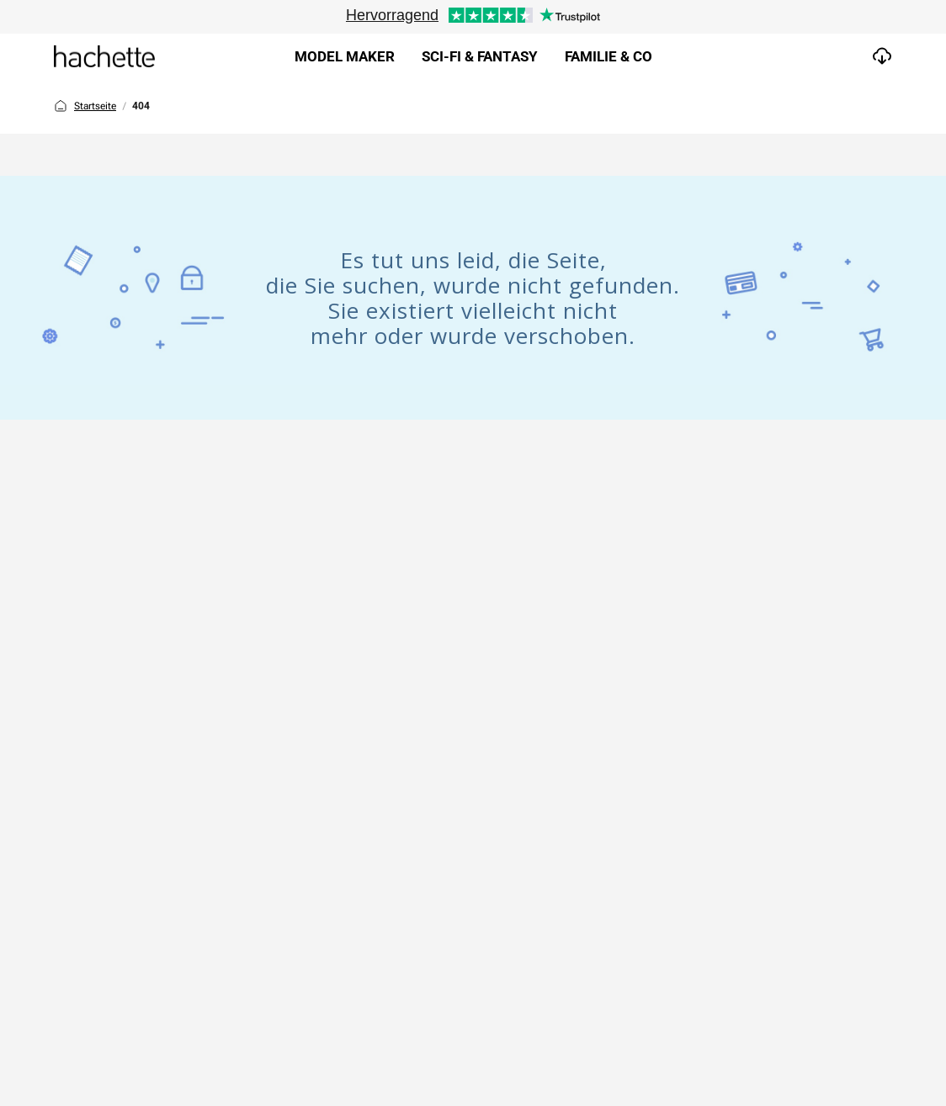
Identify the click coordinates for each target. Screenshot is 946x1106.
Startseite (85, 106)
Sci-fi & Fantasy (480, 56)
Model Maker (345, 56)
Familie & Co (608, 56)
